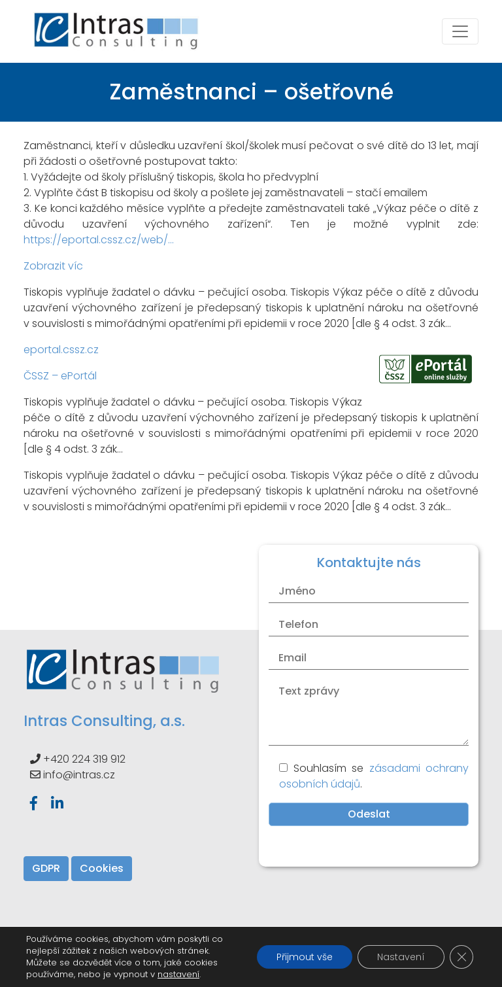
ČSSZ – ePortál (60, 375)
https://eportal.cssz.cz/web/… (99, 239)
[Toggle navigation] (460, 31)
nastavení (178, 974)
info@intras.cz (79, 774)
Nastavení (401, 956)
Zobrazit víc (53, 265)
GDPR (46, 868)
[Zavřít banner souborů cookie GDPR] (461, 957)
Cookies (102, 868)
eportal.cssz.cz (61, 349)
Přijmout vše (304, 956)
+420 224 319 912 (84, 759)
